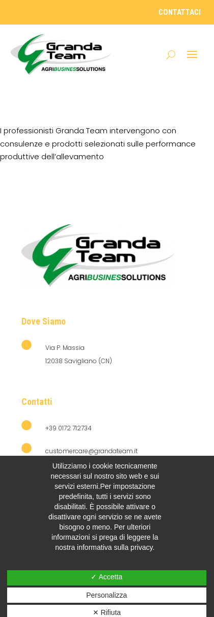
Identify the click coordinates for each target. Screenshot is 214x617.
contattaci (179, 12)
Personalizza (106, 595)
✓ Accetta (106, 577)
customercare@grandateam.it (91, 451)
